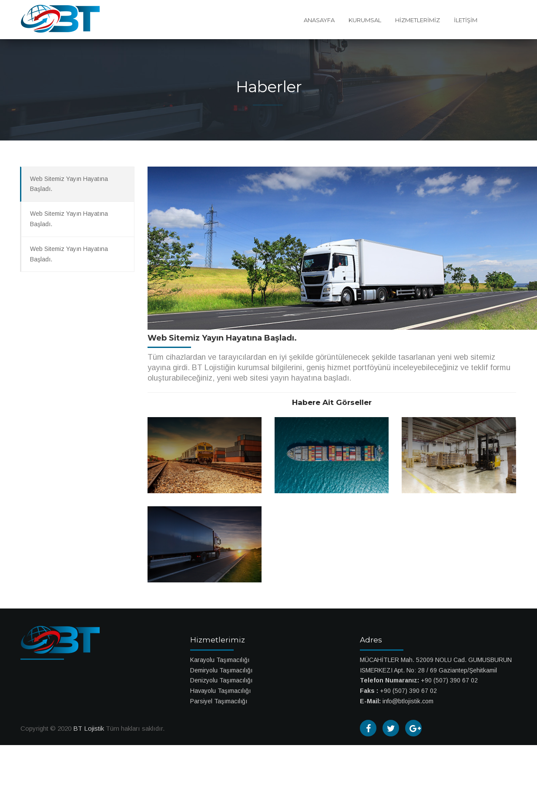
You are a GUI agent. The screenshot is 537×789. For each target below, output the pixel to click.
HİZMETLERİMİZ (417, 20)
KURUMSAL (365, 20)
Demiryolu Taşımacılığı (221, 670)
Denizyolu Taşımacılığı (221, 680)
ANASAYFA (319, 20)
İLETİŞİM (465, 20)
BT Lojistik (88, 728)
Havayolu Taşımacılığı (220, 690)
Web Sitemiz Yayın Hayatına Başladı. (69, 184)
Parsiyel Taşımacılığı (218, 701)
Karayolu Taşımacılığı (219, 659)
